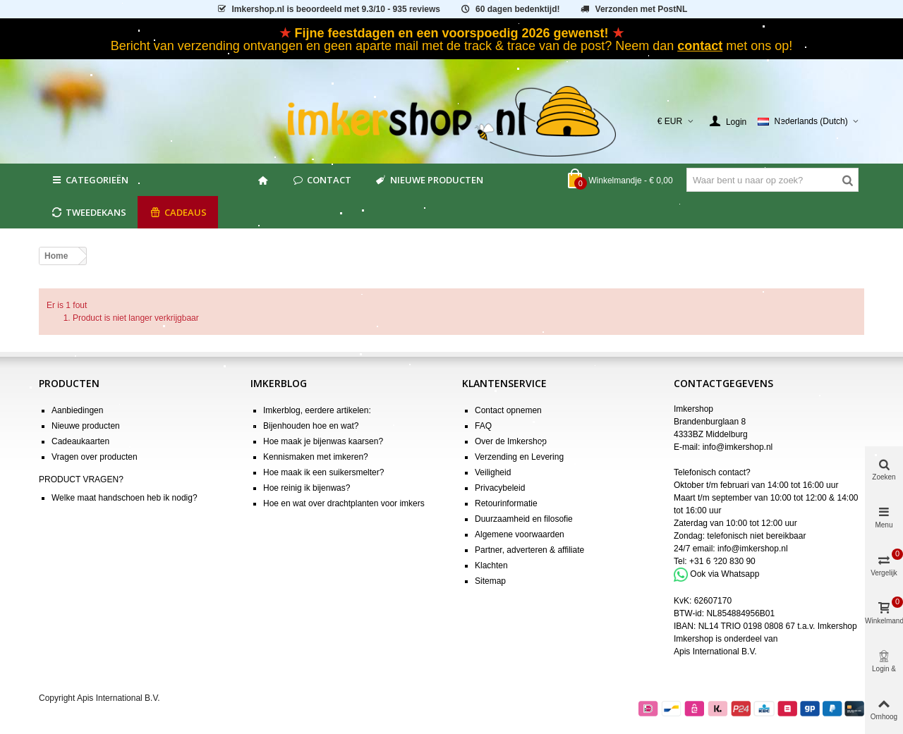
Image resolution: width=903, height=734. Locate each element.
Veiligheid (493, 472)
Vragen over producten (94, 457)
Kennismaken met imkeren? (315, 457)
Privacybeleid (500, 488)
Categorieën (89, 179)
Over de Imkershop (511, 441)
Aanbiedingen (77, 410)
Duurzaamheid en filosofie (524, 519)
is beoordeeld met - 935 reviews (328, 9)
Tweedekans (88, 212)
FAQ (483, 426)
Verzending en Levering (519, 457)
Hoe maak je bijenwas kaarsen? (323, 441)
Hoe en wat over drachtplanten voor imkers (344, 503)
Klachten (491, 565)
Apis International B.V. (715, 651)
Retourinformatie (506, 503)
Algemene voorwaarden (519, 534)
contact (699, 46)
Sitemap (490, 581)
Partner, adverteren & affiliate (529, 550)
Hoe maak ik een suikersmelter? (323, 472)
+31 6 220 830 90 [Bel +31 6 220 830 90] (722, 561)
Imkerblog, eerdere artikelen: (317, 410)
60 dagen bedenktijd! (509, 9)
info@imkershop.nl (738, 447)
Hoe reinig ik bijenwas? (306, 488)
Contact (321, 179)
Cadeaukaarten (80, 441)
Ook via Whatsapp (724, 574)
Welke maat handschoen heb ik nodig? (124, 498)
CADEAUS (178, 212)
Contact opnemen (508, 410)
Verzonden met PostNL (633, 9)
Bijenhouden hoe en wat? (310, 426)
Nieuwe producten (428, 179)
